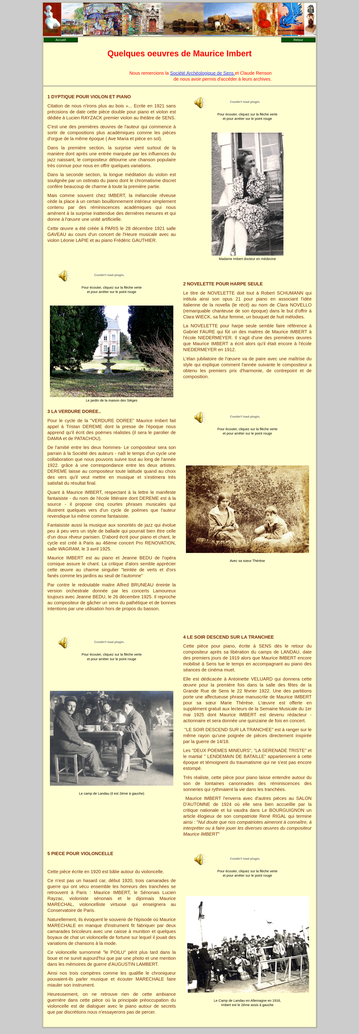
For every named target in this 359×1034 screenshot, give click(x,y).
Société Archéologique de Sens (202, 73)
